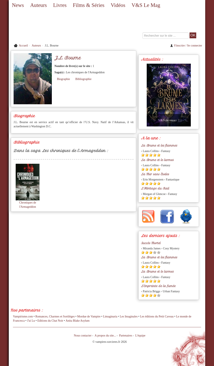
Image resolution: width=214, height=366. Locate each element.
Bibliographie (83, 79)
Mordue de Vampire (89, 316)
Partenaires (125, 335)
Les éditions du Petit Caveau (156, 316)
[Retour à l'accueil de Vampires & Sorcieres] (40, 26)
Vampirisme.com (23, 316)
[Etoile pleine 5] (158, 155)
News (18, 5)
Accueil (23, 45)
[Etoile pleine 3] (151, 155)
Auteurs (38, 5)
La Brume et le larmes (157, 160)
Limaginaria (110, 316)
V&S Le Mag (145, 5)
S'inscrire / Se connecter (186, 45)
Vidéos (118, 5)
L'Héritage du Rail (155, 188)
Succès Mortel (151, 243)
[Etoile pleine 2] (147, 155)
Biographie (63, 79)
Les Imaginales (129, 316)
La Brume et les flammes (159, 145)
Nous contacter (82, 335)
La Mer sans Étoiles (155, 174)
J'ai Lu (31, 320)
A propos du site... (105, 335)
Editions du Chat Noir (50, 320)
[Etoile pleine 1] (143, 155)
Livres (59, 5)
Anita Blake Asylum (77, 320)
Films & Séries (88, 5)
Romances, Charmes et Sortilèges (55, 316)
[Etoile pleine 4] (155, 155)
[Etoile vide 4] (155, 252)
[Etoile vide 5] (158, 252)
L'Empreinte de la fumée (158, 286)
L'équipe (140, 335)
